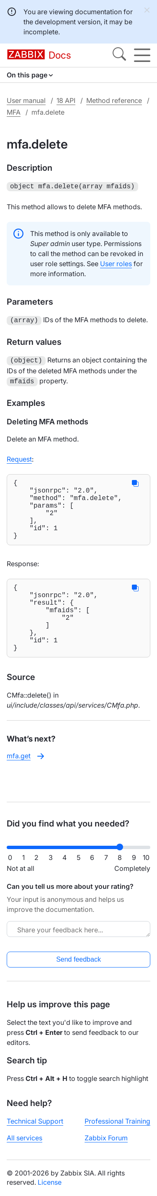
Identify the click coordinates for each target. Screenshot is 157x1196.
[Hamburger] (142, 55)
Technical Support (35, 1121)
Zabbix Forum (106, 1138)
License (50, 1182)
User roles (116, 263)
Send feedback (78, 959)
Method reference (114, 100)
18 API (66, 100)
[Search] (119, 55)
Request (19, 456)
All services (24, 1138)
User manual (26, 100)
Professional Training (117, 1121)
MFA (14, 112)
